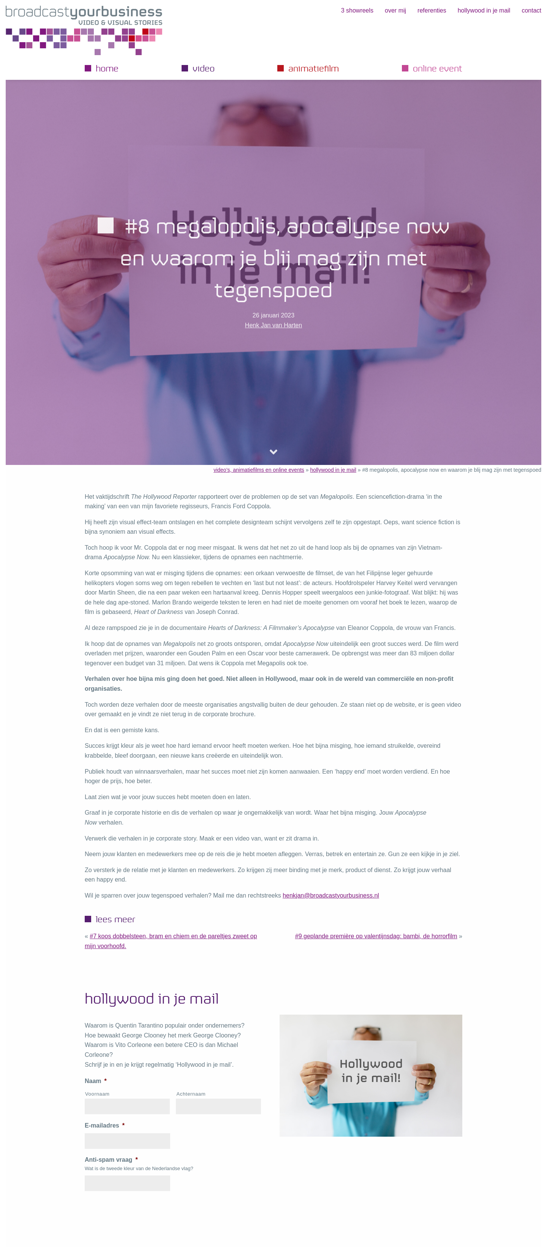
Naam (96, 1081)
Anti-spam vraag (111, 1159)
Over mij (395, 10)
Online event (437, 68)
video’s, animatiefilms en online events (258, 470)
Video (204, 68)
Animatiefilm (313, 68)
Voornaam (97, 1094)
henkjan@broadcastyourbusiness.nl (331, 895)
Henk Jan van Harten (273, 325)
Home (107, 68)
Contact (531, 10)
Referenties (431, 10)
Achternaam (191, 1094)
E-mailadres (105, 1125)
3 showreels (357, 10)
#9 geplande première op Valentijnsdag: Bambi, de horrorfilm (376, 936)
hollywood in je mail (484, 10)
